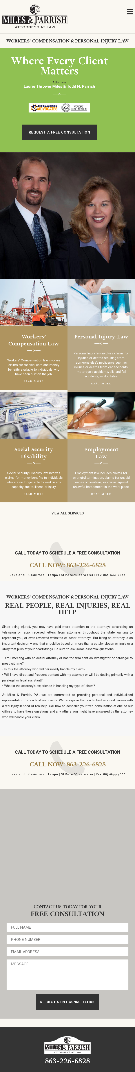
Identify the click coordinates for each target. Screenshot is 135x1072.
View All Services (67, 513)
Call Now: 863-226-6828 (68, 565)
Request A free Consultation (59, 132)
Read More (34, 381)
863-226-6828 (67, 1060)
